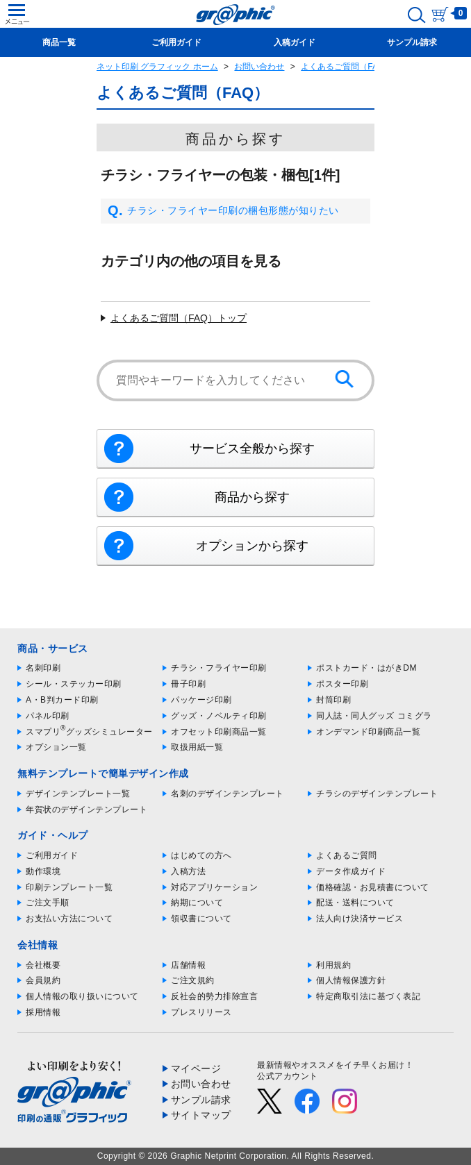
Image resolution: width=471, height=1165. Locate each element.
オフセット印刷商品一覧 (219, 732)
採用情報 (43, 1012)
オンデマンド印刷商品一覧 (368, 732)
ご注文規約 (193, 980)
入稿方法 (188, 871)
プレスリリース (201, 1012)
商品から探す (252, 497)
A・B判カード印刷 (62, 700)
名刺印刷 (43, 668)
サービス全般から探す (252, 448)
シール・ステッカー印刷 (74, 684)
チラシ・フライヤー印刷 (219, 668)
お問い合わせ (259, 67)
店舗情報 (188, 965)
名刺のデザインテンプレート (227, 793)
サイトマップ (201, 1115)
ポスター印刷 (342, 684)
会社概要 (43, 965)
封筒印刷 (333, 700)
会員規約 (43, 980)
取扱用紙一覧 (197, 747)
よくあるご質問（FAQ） (346, 67)
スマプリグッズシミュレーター (89, 732)
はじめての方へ (201, 855)
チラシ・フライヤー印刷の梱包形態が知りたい (223, 211)
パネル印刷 (47, 716)
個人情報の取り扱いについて (82, 996)
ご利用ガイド (52, 855)
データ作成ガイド (351, 871)
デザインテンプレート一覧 (78, 793)
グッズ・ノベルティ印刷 (219, 716)
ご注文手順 (47, 902)
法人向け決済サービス (359, 918)
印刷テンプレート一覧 (69, 887)
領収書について (201, 918)
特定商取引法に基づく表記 (368, 996)
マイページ (196, 1068)
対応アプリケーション (214, 887)
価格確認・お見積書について (372, 887)
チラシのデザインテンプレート (377, 793)
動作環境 (43, 871)
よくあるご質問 (346, 855)
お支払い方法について (69, 918)
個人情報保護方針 (351, 980)
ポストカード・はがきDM (366, 668)
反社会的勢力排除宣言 (214, 996)
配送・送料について (355, 902)
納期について (197, 902)
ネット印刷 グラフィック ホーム (157, 67)
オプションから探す (252, 546)
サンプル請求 (201, 1099)
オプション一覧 (56, 747)
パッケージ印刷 (201, 700)
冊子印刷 (188, 684)
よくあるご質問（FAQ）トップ (178, 318)
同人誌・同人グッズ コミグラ (373, 716)
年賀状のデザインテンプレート (86, 809)
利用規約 (333, 965)
